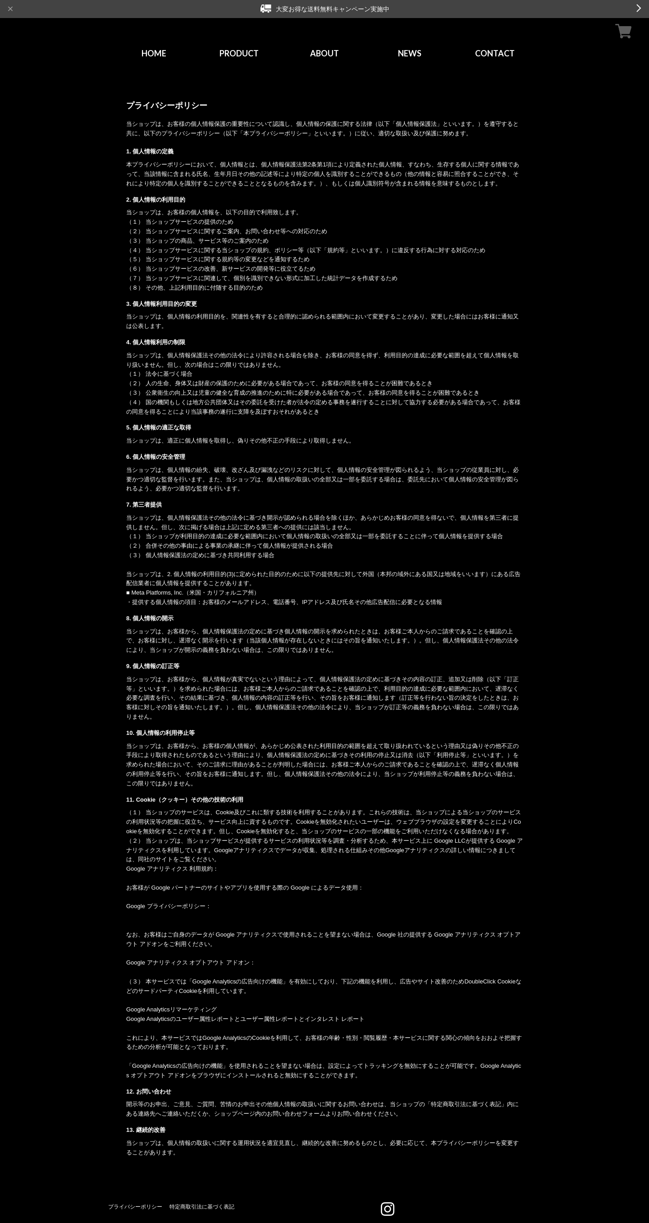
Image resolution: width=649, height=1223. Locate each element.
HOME (154, 53)
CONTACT (495, 53)
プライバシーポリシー (135, 1206)
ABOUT (324, 53)
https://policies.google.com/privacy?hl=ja (178, 915)
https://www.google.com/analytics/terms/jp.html (187, 878)
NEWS (409, 53)
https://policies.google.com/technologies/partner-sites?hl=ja (203, 897)
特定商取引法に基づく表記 (201, 1206)
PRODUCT (239, 53)
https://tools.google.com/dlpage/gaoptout (179, 972)
